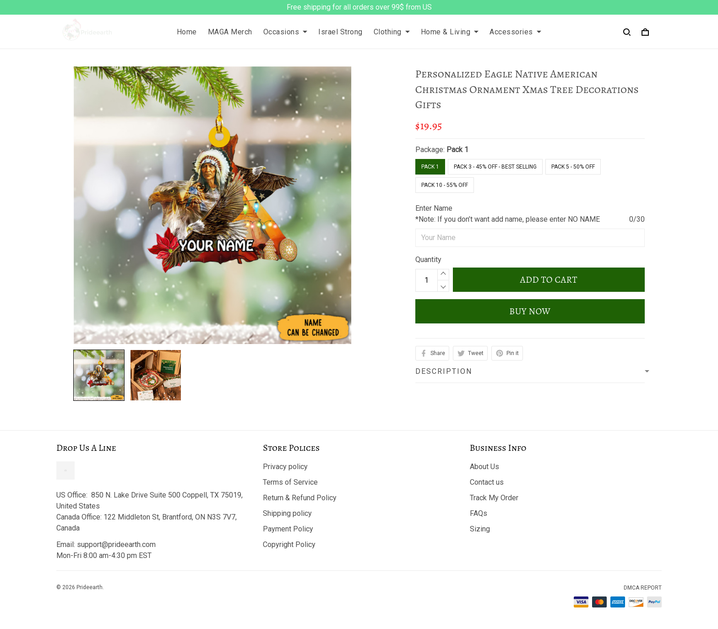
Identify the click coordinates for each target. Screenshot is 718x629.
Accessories (515, 31)
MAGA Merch (230, 31)
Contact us (487, 482)
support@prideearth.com (116, 544)
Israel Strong (340, 31)
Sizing (480, 529)
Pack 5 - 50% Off (573, 167)
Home (187, 31)
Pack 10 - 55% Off (444, 185)
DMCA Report (643, 588)
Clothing (392, 31)
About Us (484, 466)
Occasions (285, 31)
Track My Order (494, 497)
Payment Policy (288, 529)
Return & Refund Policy (300, 497)
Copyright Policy (289, 544)
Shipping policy (287, 513)
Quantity (428, 259)
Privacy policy (285, 466)
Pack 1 (457, 149)
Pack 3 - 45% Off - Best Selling (495, 167)
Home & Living (450, 31)
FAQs (478, 513)
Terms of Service (290, 482)
